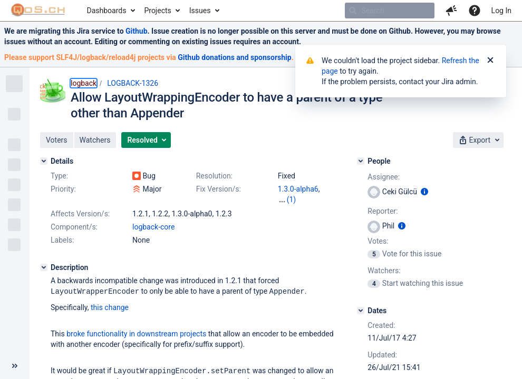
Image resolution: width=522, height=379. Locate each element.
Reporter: (383, 211)
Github (136, 31)
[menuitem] (110, 10)
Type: (59, 176)
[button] (451, 10)
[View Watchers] (375, 283)
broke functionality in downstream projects (136, 333)
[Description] (43, 267)
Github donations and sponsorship (234, 57)
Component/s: (74, 227)
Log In (501, 10)
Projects (157, 10)
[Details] (43, 161)
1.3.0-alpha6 (298, 189)
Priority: (63, 189)
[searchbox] (389, 10)
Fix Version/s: (218, 189)
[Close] (490, 60)
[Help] (474, 10)
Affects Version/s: (80, 214)
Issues (200, 10)
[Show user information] (424, 191)
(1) (291, 199)
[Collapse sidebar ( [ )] (14, 366)
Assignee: (384, 177)
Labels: (62, 240)
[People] (360, 161)
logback (83, 83)
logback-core (153, 227)
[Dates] (360, 310)
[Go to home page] (38, 10)
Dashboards (107, 10)
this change (110, 307)
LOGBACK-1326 (132, 83)
